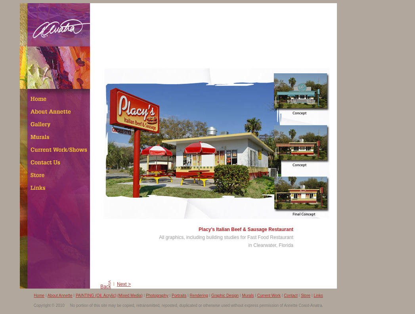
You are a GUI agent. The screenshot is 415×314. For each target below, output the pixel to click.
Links (318, 295)
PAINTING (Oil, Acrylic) (96, 295)
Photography (157, 295)
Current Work (269, 295)
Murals (248, 295)
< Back (105, 284)
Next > (124, 284)
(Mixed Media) (129, 295)
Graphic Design (225, 295)
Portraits (179, 295)
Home (39, 295)
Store (305, 295)
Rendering (199, 295)
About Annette (60, 295)
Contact (290, 295)
